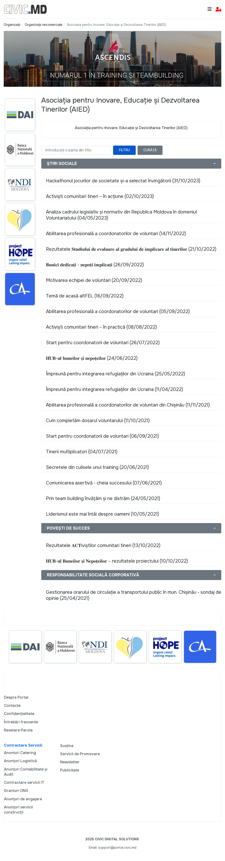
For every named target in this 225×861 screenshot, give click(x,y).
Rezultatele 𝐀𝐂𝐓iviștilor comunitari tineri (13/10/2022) (103, 545)
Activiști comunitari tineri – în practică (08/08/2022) (101, 327)
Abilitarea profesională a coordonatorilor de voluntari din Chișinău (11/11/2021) (128, 405)
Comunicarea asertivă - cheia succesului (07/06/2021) (104, 483)
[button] (218, 9)
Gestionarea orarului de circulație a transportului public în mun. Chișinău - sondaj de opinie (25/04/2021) (133, 595)
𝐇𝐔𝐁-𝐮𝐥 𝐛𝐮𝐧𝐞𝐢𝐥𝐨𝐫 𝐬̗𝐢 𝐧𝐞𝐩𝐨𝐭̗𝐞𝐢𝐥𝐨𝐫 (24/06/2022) (92, 358)
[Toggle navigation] (210, 9)
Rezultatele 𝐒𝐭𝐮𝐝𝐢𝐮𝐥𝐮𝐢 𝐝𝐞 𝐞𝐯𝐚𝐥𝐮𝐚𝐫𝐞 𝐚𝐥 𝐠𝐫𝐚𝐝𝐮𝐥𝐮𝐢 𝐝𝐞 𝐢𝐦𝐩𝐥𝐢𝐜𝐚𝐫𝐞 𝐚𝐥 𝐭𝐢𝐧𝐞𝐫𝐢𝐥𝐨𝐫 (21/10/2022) (131, 249)
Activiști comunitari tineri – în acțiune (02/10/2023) (100, 196)
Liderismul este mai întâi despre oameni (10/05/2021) (102, 514)
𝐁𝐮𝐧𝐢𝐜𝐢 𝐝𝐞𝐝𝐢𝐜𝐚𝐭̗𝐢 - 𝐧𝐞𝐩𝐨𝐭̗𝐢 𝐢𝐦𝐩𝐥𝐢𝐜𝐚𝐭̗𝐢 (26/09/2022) (95, 265)
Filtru (124, 150)
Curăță (150, 150)
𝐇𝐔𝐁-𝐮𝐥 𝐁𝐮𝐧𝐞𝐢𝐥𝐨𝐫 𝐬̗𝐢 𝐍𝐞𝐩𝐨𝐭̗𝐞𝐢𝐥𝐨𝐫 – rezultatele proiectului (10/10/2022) (117, 561)
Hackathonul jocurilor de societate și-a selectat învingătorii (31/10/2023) (123, 181)
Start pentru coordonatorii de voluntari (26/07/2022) (103, 343)
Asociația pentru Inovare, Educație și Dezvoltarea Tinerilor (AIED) (131, 127)
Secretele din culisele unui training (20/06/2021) (97, 467)
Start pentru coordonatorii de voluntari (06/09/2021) (102, 436)
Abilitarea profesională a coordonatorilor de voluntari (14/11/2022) (116, 234)
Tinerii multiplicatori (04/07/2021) (82, 452)
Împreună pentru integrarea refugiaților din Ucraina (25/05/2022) (115, 374)
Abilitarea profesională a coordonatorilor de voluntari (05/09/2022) (118, 311)
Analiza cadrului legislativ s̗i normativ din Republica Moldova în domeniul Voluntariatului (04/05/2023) (121, 215)
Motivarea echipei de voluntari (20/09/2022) (94, 280)
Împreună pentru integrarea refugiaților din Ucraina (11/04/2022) (114, 389)
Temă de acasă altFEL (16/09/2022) (85, 296)
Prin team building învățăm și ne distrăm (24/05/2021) (103, 498)
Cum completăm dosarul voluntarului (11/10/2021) (98, 421)
